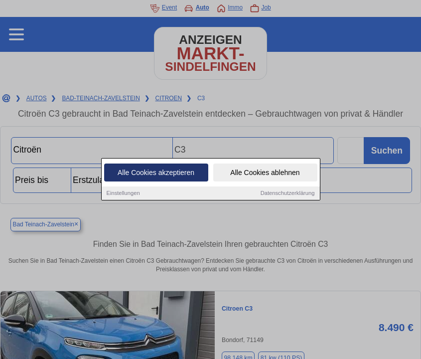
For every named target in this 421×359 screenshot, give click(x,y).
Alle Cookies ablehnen (264, 173)
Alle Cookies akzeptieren (156, 173)
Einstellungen (123, 193)
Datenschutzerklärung (288, 193)
